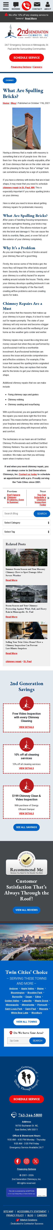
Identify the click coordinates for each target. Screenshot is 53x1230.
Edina (38, 996)
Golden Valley (12, 1001)
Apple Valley (27, 988)
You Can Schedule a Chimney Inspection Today (40, 500)
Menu (6, 9)
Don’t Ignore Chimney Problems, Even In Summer (15, 499)
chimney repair (14, 661)
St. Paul (27, 661)
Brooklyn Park (35, 992)
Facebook (17, 1161)
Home (6, 103)
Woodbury (36, 1013)
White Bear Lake (19, 1013)
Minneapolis (12, 1005)
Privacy (39, 1195)
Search (42, 514)
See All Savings (26, 827)
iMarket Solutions (28, 1220)
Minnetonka (28, 1005)
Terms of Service (28, 1193)
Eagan (29, 996)
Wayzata (43, 1009)
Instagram (26, 1161)
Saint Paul (30, 1009)
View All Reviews (27, 910)
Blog (13, 103)
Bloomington (17, 992)
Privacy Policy (18, 1193)
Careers (37, 67)
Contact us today (28, 474)
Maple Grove (41, 1001)
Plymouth (42, 1005)
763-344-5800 (26, 6)
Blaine (40, 988)
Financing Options (21, 67)
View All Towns (26, 1022)
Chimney (10, 80)
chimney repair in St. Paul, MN (18, 187)
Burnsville (17, 996)
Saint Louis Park (13, 1009)
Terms (44, 1195)
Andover (13, 988)
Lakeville (27, 1001)
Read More (31, 18)
